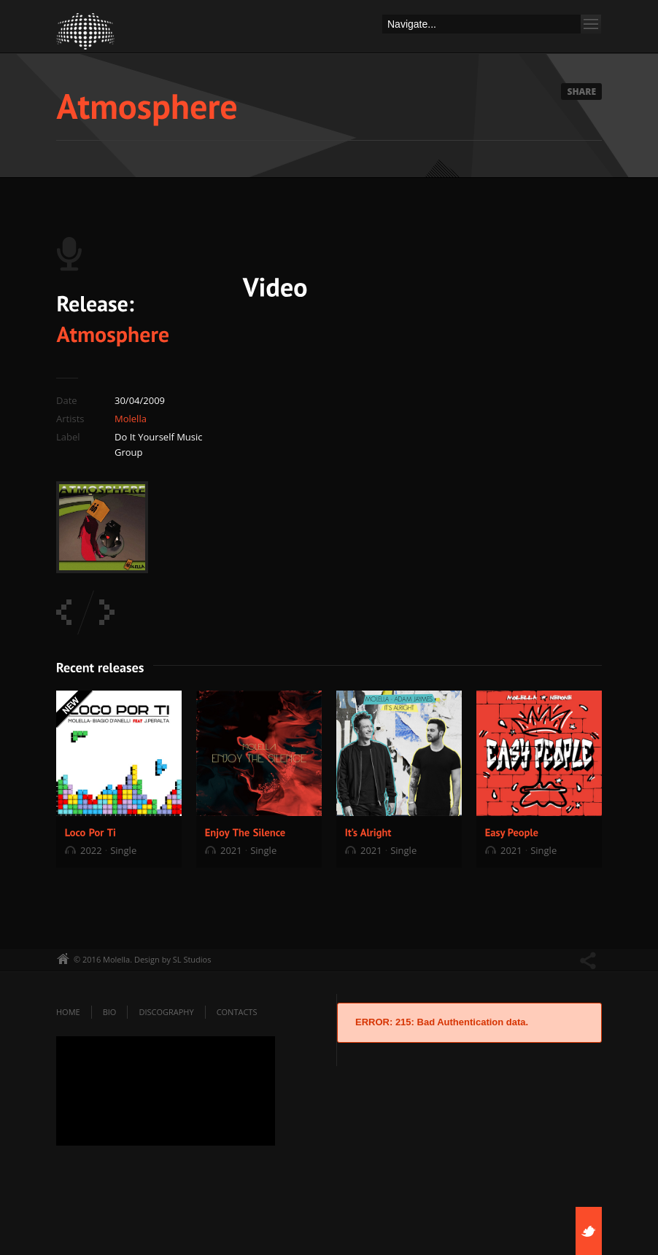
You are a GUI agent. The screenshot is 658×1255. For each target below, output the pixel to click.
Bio (110, 1011)
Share (581, 91)
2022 (91, 850)
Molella (131, 418)
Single (123, 850)
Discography (166, 1011)
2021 (231, 850)
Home (68, 1011)
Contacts (237, 1011)
